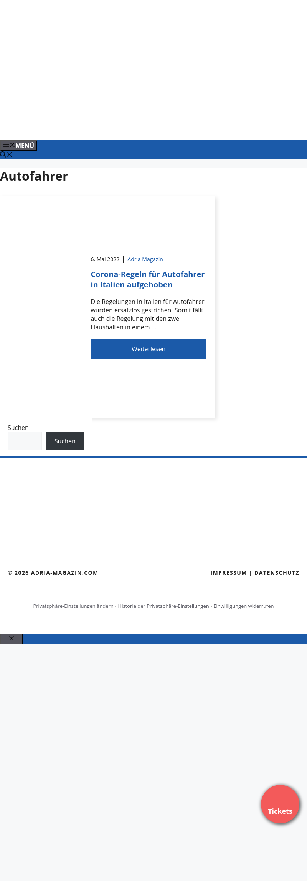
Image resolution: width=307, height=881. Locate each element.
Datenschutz (276, 572)
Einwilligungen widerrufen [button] (243, 605)
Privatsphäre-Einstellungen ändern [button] (73, 605)
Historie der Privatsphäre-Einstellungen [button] (163, 605)
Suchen (18, 427)
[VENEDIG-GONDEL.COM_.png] (155, 126)
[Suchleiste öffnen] (6, 155)
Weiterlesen (148, 349)
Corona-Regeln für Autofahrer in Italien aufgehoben (148, 279)
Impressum (228, 572)
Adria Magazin (145, 259)
